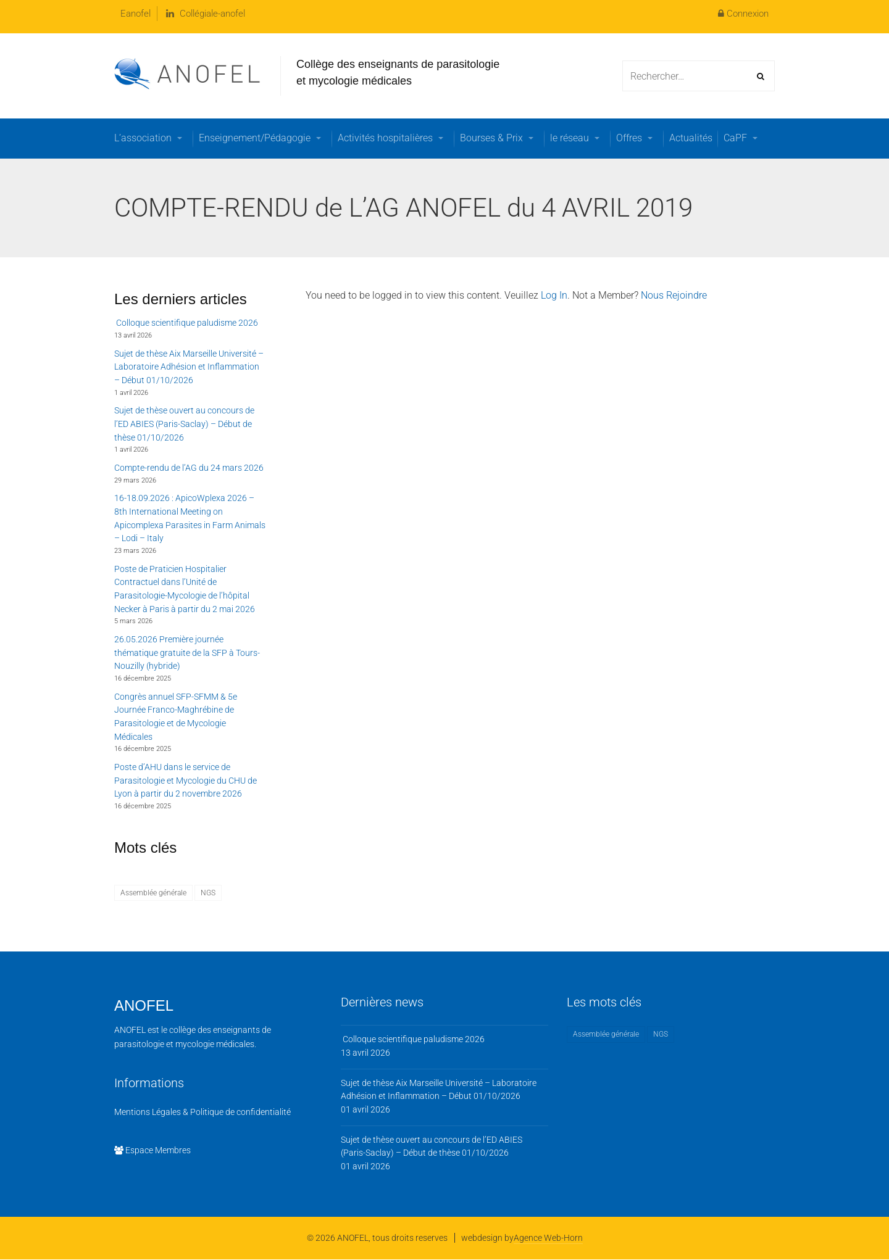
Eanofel (135, 13)
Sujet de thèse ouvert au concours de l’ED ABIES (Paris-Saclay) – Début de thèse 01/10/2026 (184, 423)
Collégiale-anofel (205, 13)
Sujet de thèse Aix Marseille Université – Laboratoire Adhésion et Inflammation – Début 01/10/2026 (189, 367)
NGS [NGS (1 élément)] (208, 893)
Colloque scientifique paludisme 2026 (186, 323)
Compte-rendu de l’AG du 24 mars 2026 (189, 468)
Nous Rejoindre (674, 295)
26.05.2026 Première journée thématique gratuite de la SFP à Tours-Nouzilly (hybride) (187, 652)
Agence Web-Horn (548, 1238)
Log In (554, 295)
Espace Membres (152, 1150)
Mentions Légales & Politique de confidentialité (202, 1112)
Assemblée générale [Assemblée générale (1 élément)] (153, 893)
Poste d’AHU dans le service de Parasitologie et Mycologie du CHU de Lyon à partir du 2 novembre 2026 (185, 780)
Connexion (743, 13)
